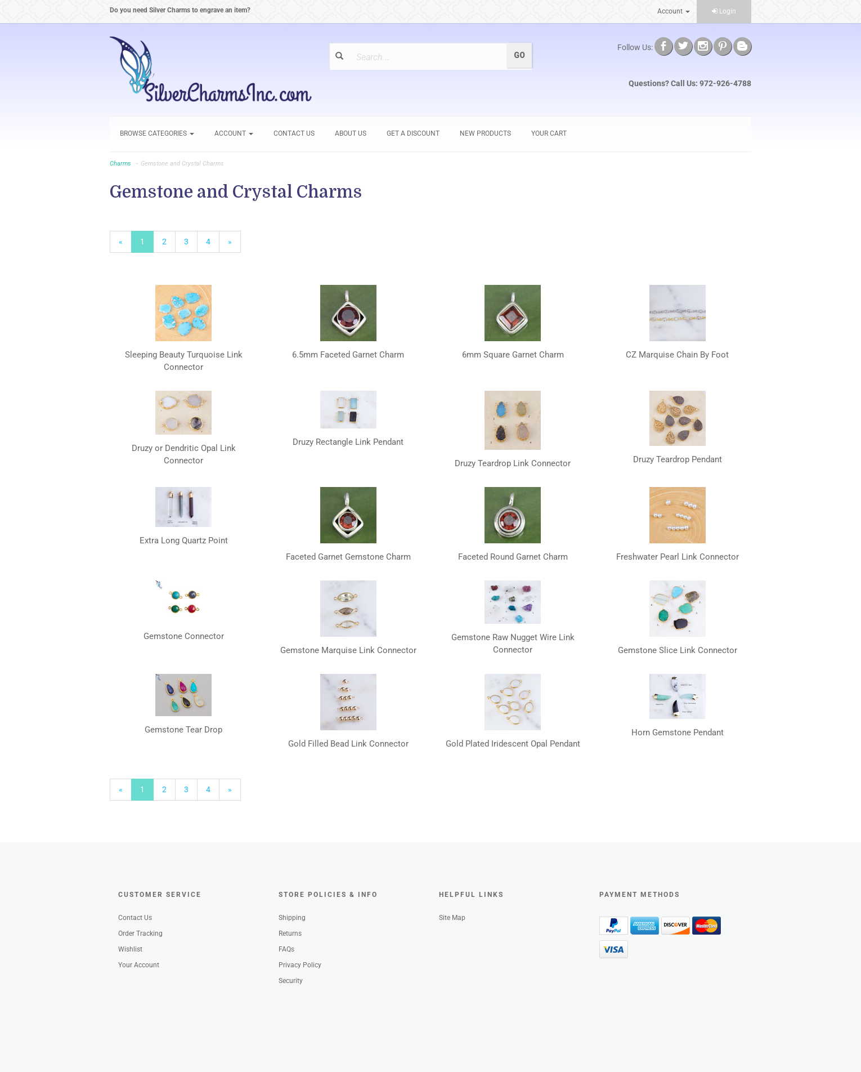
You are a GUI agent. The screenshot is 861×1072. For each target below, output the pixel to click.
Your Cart (549, 133)
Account (673, 11)
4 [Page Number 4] (212, 241)
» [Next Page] (234, 244)
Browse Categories (157, 133)
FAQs (286, 949)
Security (291, 981)
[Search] (426, 57)
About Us (350, 133)
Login (724, 11)
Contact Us (294, 133)
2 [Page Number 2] (169, 241)
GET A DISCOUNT (413, 133)
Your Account (138, 965)
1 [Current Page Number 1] (147, 244)
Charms (120, 163)
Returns (290, 933)
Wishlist (130, 949)
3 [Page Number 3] (191, 241)
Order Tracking (140, 933)
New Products (485, 133)
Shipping (292, 918)
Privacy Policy (300, 965)
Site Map (452, 918)
